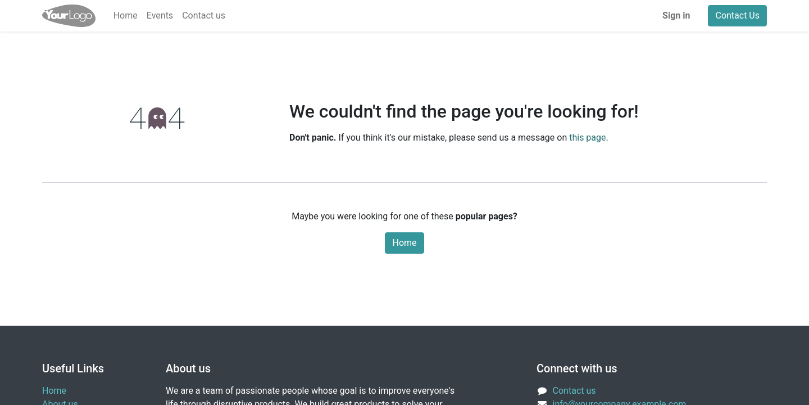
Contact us (574, 390)
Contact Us (737, 15)
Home (404, 242)
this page (587, 137)
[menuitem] (125, 15)
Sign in (676, 15)
